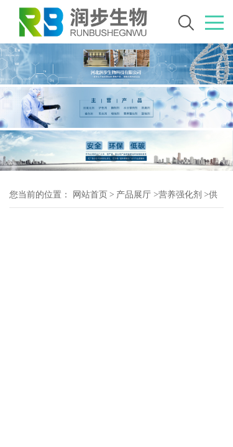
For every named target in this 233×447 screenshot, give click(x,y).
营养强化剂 (180, 194)
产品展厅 (133, 194)
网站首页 (90, 194)
